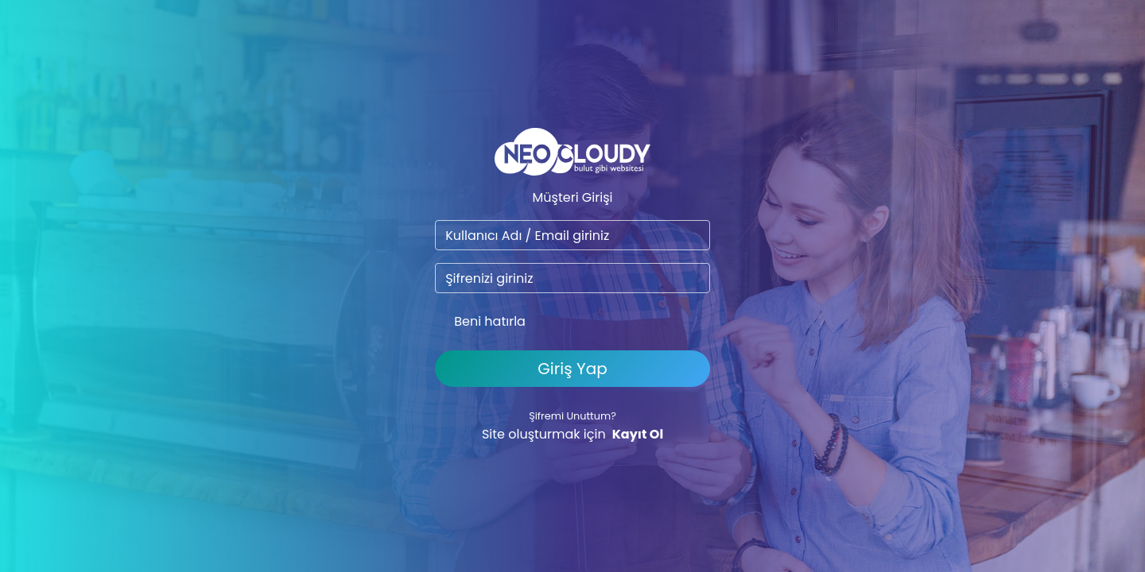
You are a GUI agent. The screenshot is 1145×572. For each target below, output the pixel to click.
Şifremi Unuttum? (572, 416)
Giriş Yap (572, 369)
